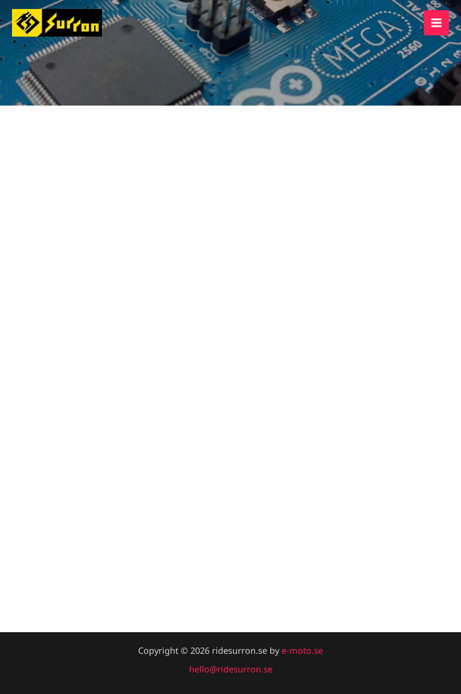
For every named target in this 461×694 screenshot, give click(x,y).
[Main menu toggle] (436, 22)
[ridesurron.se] (57, 23)
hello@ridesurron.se (231, 669)
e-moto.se (302, 650)
